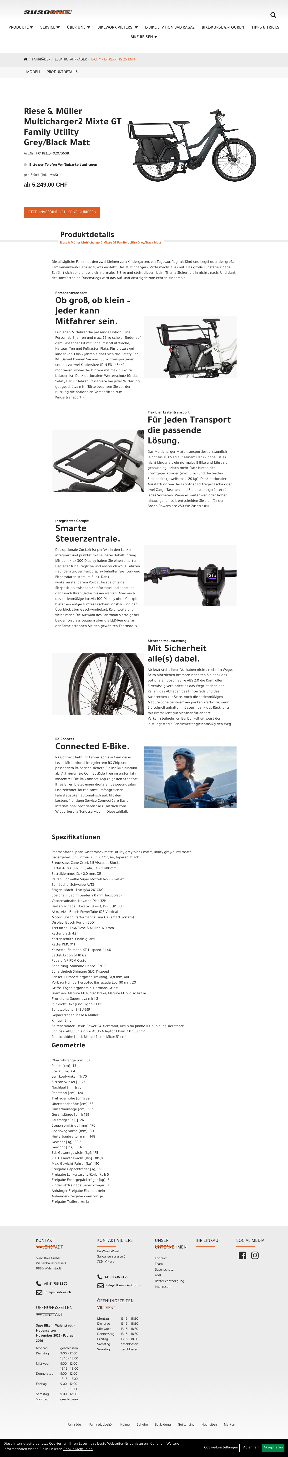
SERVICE (50, 28)
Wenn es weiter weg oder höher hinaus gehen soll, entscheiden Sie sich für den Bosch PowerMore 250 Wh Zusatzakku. (187, 501)
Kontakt (161, 1258)
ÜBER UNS (78, 28)
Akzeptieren (273, 1448)
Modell (33, 72)
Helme (125, 1425)
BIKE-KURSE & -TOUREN (223, 28)
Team (159, 1264)
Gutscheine (186, 1425)
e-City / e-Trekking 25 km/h (113, 60)
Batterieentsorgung (169, 1281)
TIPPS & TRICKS (265, 28)
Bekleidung (163, 1425)
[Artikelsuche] (273, 17)
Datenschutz (164, 1270)
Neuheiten (209, 1425)
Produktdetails (62, 72)
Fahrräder (41, 60)
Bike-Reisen (144, 37)
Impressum (163, 1287)
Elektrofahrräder (71, 60)
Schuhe (142, 1425)
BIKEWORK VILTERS (117, 28)
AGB (158, 1276)
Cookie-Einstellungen (221, 1448)
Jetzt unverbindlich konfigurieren (61, 212)
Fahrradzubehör (101, 1425)
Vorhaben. (166, 496)
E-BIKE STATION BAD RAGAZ (170, 28)
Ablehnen (251, 1448)
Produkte (21, 28)
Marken (229, 1425)
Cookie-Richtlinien (78, 1450)
